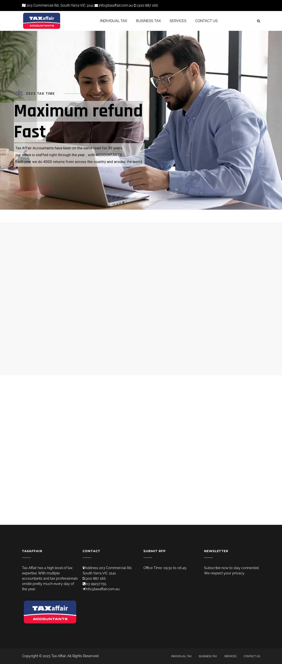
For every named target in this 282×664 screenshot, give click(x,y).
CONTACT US (206, 21)
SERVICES (178, 21)
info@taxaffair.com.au (102, 589)
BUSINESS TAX (148, 21)
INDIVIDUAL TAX (113, 21)
